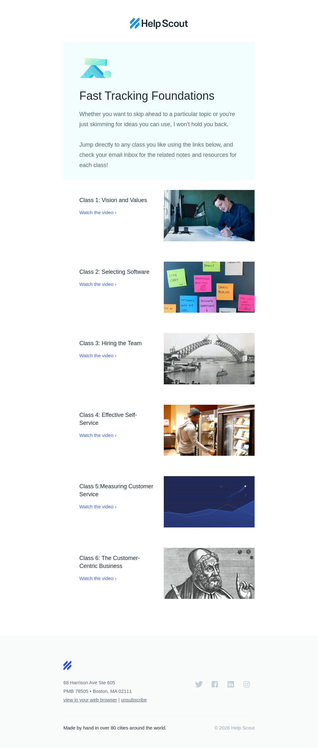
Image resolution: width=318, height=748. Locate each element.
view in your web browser (90, 699)
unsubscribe (134, 699)
